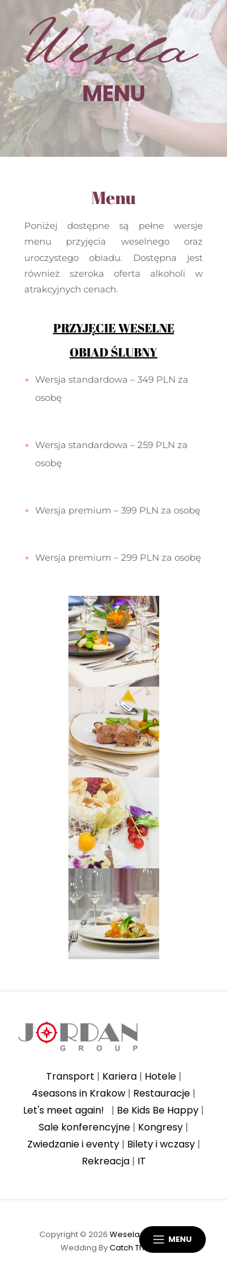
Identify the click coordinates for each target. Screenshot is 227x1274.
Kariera (119, 1076)
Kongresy (160, 1127)
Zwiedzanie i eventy (73, 1144)
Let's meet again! (66, 1110)
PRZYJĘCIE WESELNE (113, 328)
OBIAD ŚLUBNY (113, 352)
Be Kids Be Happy (158, 1110)
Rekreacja (106, 1161)
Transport (70, 1076)
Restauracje (161, 1093)
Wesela (125, 1234)
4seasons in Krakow (78, 1093)
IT (141, 1161)
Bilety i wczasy (161, 1144)
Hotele (160, 1076)
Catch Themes (138, 1247)
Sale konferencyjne (84, 1127)
